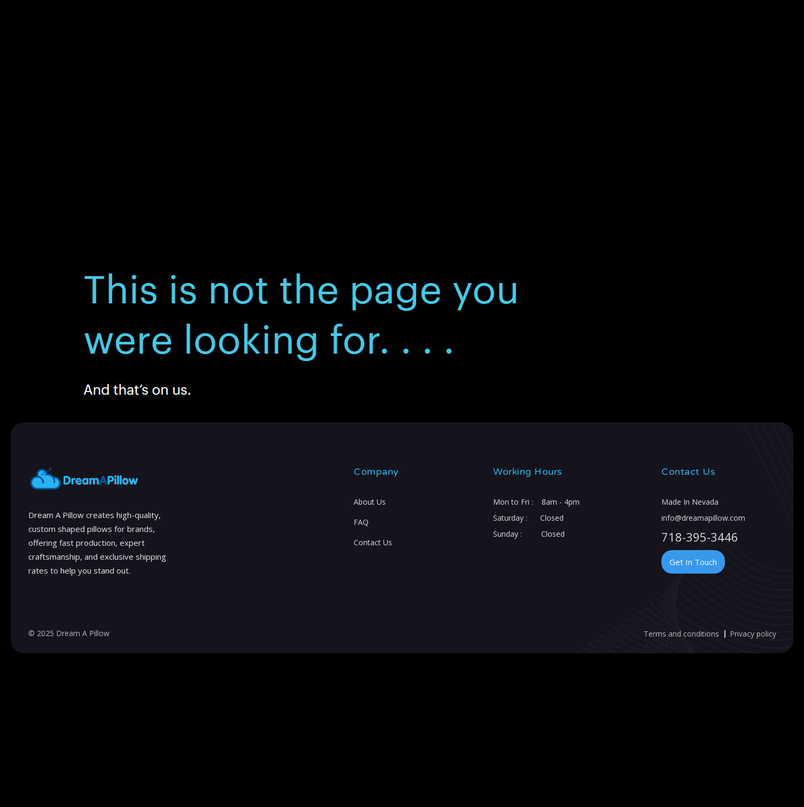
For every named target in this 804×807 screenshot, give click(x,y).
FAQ (361, 522)
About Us (370, 502)
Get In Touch (693, 562)
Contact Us (373, 542)
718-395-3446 (699, 537)
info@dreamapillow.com (703, 518)
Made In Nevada (690, 502)
